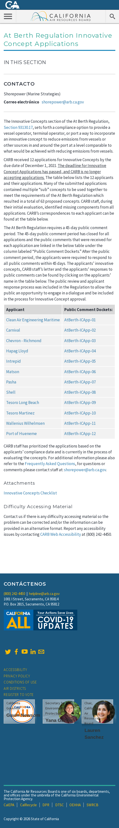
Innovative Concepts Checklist (30, 493)
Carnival (13, 330)
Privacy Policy (17, 676)
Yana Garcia (58, 720)
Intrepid (13, 361)
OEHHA (75, 805)
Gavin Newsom (23, 715)
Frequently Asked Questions (50, 463)
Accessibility (15, 669)
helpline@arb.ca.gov (44, 593)
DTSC (59, 805)
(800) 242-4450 (14, 593)
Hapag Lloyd (17, 351)
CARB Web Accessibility (60, 534)
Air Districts (15, 688)
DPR (45, 805)
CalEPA (9, 805)
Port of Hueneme (21, 433)
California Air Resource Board (61, 16)
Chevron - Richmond (23, 340)
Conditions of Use (20, 682)
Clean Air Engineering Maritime (33, 320)
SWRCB (92, 805)
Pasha (11, 382)
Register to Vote (19, 694)
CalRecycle (28, 805)
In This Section (25, 62)
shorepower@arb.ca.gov (63, 102)
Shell (10, 392)
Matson (12, 371)
